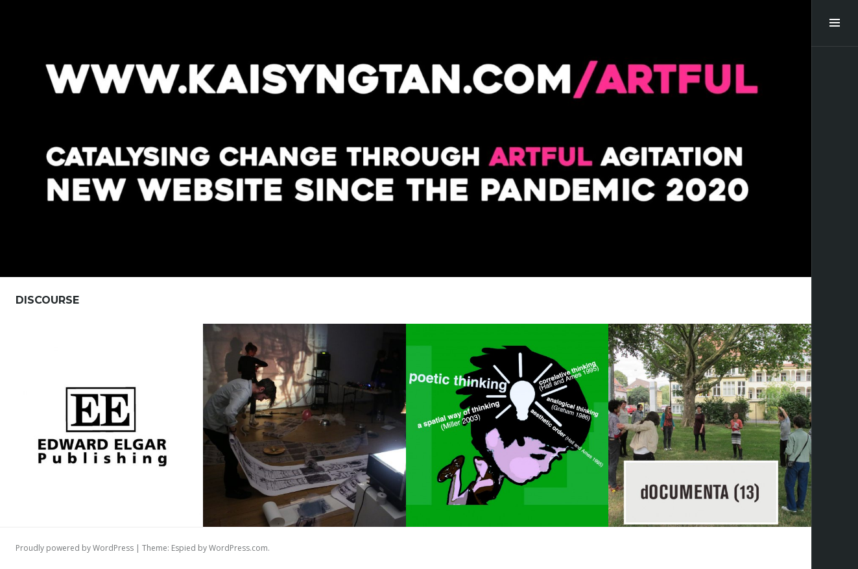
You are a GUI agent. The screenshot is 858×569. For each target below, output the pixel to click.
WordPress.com (238, 547)
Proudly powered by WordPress (75, 547)
